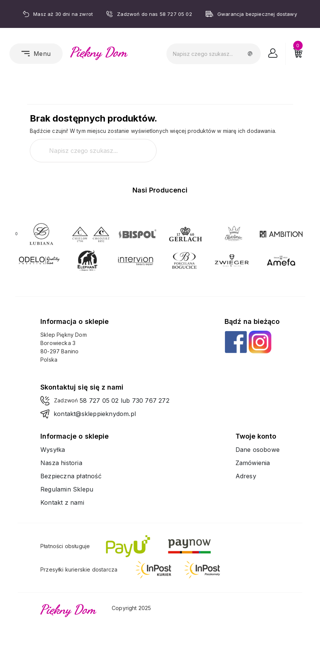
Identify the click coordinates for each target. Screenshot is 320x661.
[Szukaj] (213, 53)
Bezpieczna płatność (71, 476)
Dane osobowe (257, 449)
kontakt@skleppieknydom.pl (95, 414)
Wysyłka (52, 449)
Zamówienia (252, 463)
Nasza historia (61, 463)
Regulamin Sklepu (66, 489)
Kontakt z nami (62, 502)
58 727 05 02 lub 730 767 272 (124, 400)
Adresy (245, 476)
